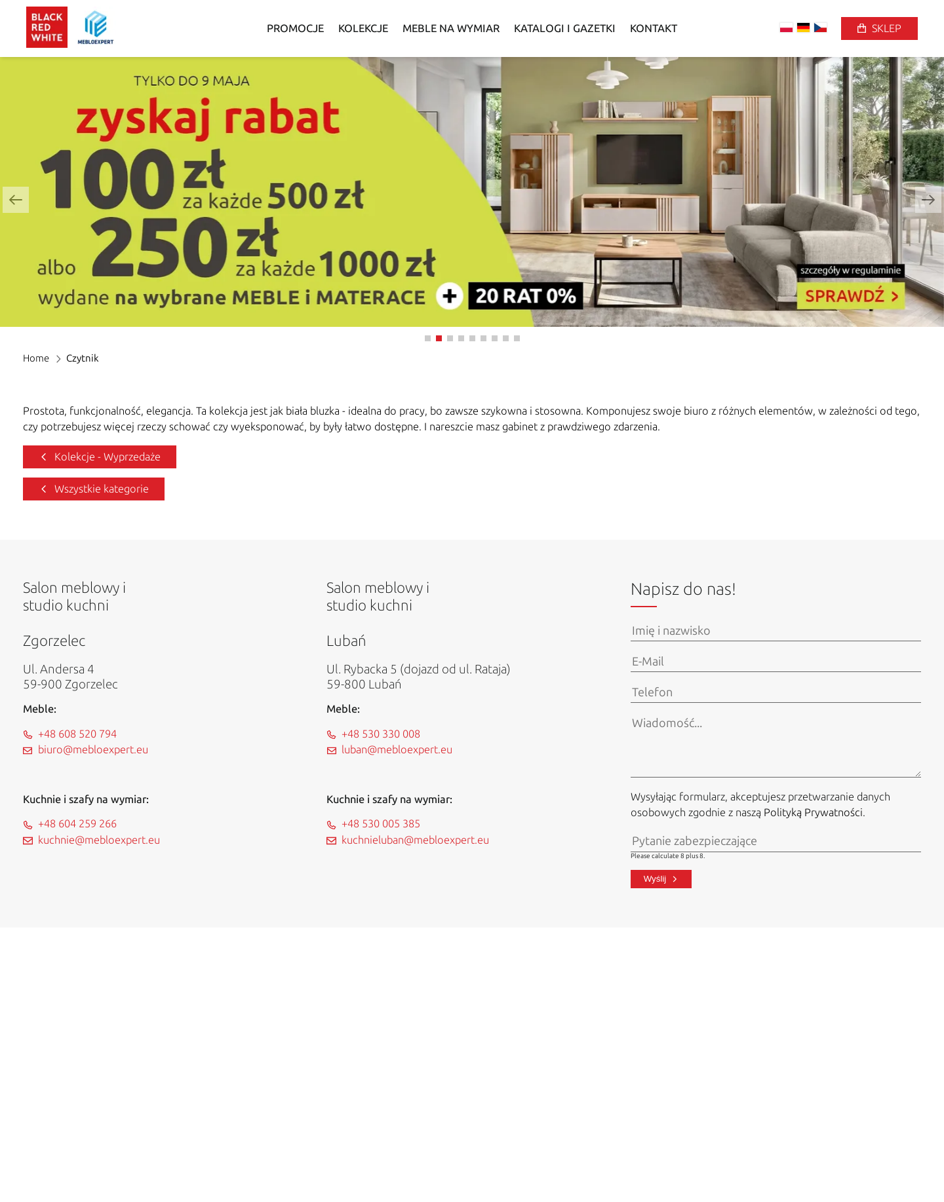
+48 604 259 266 (77, 823)
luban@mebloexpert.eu (397, 749)
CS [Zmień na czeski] (820, 27)
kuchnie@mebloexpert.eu (99, 840)
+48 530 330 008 (381, 734)
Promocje (295, 28)
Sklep (886, 28)
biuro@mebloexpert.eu (93, 749)
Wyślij (655, 879)
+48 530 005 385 (381, 823)
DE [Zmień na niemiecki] (803, 27)
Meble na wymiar (451, 28)
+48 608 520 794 (77, 734)
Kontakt (653, 28)
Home (36, 358)
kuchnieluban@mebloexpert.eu (415, 840)
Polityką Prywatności (813, 812)
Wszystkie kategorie (101, 489)
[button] (16, 200)
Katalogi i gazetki (565, 28)
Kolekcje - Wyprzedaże (107, 457)
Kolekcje (363, 28)
